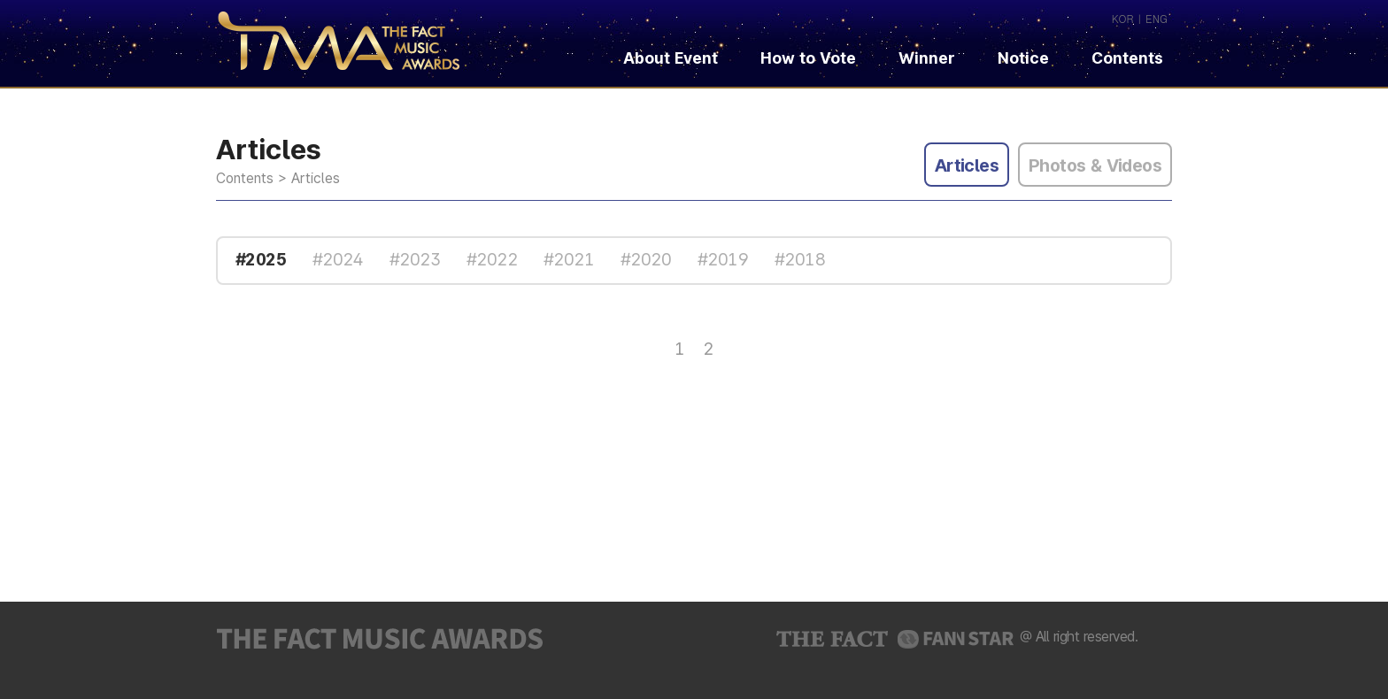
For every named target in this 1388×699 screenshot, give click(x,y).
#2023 (414, 259)
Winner (926, 58)
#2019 (723, 259)
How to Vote (808, 58)
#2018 (800, 259)
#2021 (569, 259)
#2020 (646, 259)
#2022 (492, 259)
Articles (967, 165)
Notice (1023, 58)
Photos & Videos (1095, 165)
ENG (1156, 18)
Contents (1138, 58)
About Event (670, 58)
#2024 (337, 259)
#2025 (260, 259)
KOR (1123, 18)
